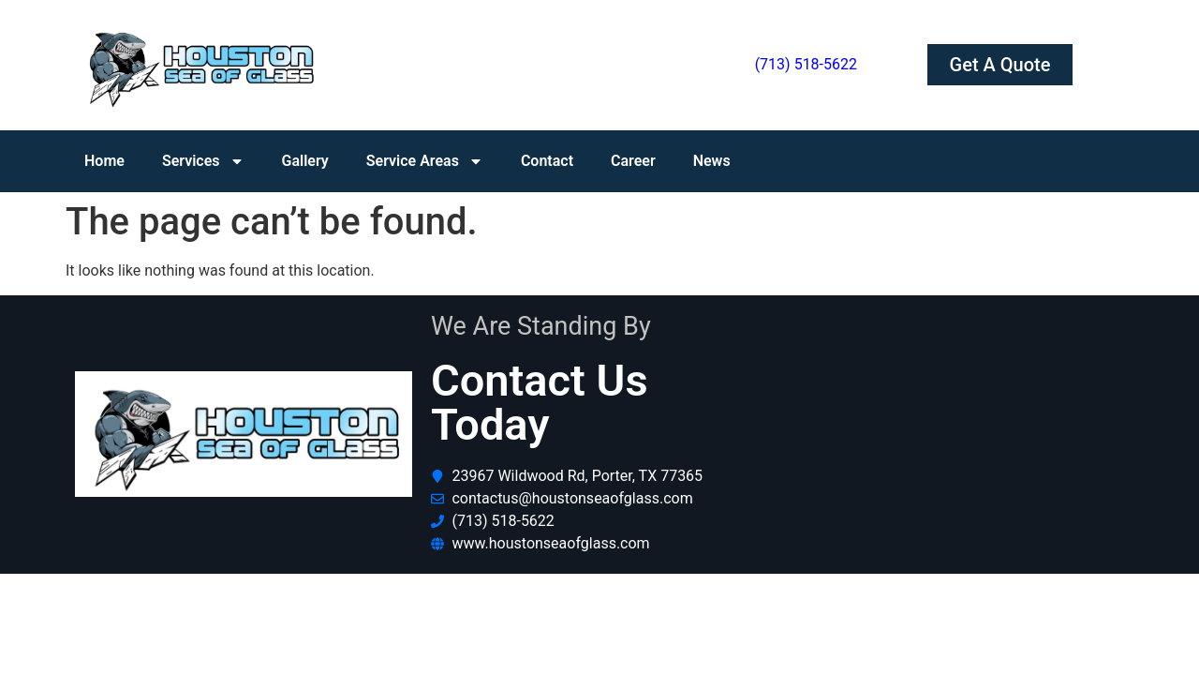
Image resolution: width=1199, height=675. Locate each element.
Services (203, 161)
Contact (547, 161)
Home (104, 161)
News (712, 161)
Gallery (305, 161)
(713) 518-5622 (806, 64)
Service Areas (424, 161)
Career (633, 161)
